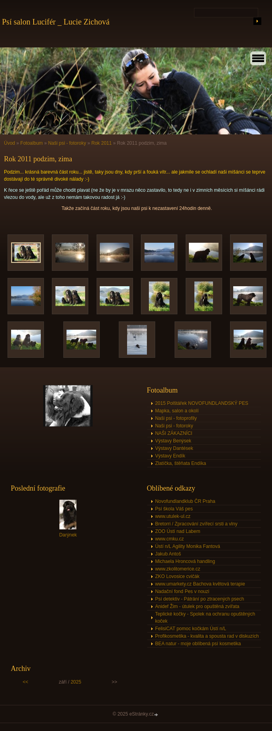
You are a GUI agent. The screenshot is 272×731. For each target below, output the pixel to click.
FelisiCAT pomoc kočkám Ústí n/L (190, 628)
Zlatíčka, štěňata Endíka (180, 463)
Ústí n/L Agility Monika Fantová (187, 546)
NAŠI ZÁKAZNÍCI (173, 433)
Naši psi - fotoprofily (176, 418)
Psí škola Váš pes (174, 509)
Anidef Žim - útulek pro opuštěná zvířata (197, 606)
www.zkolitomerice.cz (177, 569)
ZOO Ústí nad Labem (177, 531)
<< (25, 682)
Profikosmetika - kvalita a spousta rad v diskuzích (207, 636)
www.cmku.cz (169, 539)
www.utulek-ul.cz (172, 516)
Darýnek (68, 535)
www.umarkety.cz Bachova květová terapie (200, 584)
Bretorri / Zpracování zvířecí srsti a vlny (196, 524)
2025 (75, 682)
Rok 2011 (101, 143)
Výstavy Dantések (174, 448)
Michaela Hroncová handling (185, 561)
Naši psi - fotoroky (67, 143)
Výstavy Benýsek (173, 441)
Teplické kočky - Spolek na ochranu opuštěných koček (205, 617)
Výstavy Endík (170, 456)
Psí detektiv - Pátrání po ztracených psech (199, 599)
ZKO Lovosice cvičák (177, 576)
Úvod (9, 143)
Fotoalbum (31, 143)
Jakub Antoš (168, 554)
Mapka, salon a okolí (177, 411)
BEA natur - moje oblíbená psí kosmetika (198, 643)
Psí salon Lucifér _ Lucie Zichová (56, 21)
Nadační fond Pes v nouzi (182, 591)
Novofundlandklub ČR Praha (185, 501)
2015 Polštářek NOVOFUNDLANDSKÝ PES (201, 403)
